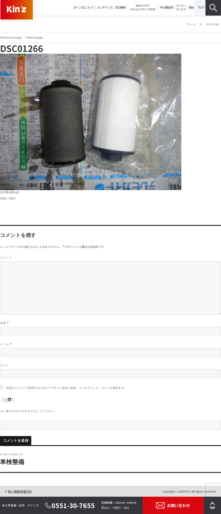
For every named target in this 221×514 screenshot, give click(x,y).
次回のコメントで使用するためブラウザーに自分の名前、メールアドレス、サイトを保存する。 (66, 388)
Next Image (34, 37)
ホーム (191, 24)
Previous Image (11, 37)
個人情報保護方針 (20, 491)
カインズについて (83, 7)
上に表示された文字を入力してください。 (28, 411)
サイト (4, 365)
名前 (4, 323)
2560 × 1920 (8, 198)
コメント (6, 257)
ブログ (200, 7)
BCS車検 (120, 7)
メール (6, 344)
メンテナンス (104, 7)
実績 (191, 7)
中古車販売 (166, 7)
